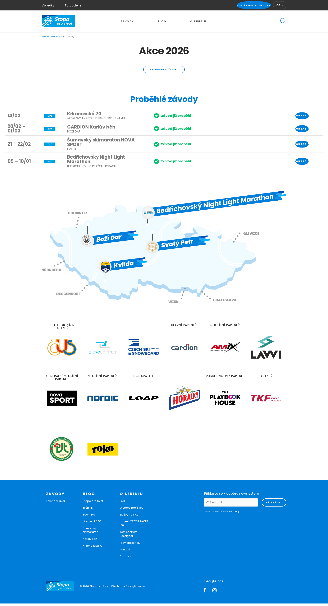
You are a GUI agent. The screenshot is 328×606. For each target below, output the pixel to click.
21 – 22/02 (19, 146)
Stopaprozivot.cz (52, 36)
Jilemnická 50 (92, 524)
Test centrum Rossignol (128, 536)
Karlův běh (90, 541)
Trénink (88, 510)
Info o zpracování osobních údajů (222, 514)
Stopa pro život (164, 70)
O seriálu (198, 21)
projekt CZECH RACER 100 (134, 526)
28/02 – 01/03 (17, 131)
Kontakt (125, 552)
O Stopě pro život (131, 510)
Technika (89, 517)
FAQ (122, 503)
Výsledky (48, 5)
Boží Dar (73, 134)
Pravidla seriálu (130, 545)
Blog (162, 21)
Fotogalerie (73, 5)
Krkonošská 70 (84, 116)
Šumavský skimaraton (90, 532)
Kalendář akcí (55, 503)
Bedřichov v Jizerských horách (91, 169)
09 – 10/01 (19, 163)
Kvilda (72, 151)
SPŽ (50, 118)
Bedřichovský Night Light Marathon (96, 161)
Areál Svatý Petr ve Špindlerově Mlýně (96, 121)
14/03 (14, 118)
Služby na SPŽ (129, 517)
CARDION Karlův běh (91, 129)
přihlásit (274, 504)
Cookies (125, 559)
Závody (127, 21)
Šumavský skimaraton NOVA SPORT (101, 144)
